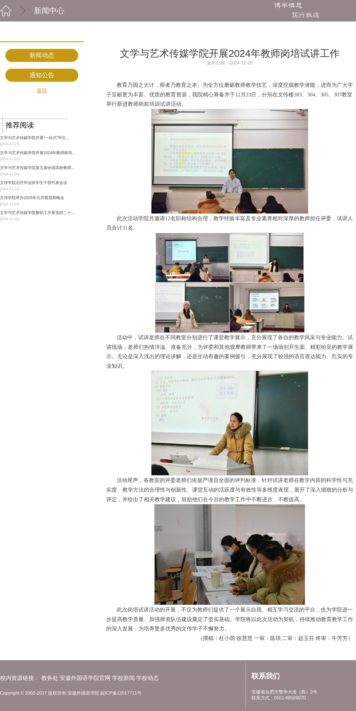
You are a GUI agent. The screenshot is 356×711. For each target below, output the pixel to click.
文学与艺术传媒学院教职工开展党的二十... (37, 212)
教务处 (49, 678)
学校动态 (147, 678)
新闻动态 (41, 55)
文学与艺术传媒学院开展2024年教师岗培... (37, 152)
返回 (42, 91)
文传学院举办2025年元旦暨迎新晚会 (32, 197)
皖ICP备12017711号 (121, 693)
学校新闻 (123, 678)
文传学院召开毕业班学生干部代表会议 (33, 182)
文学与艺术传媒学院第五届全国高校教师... (37, 167)
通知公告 (41, 75)
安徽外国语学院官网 (85, 678)
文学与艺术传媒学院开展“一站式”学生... (34, 137)
